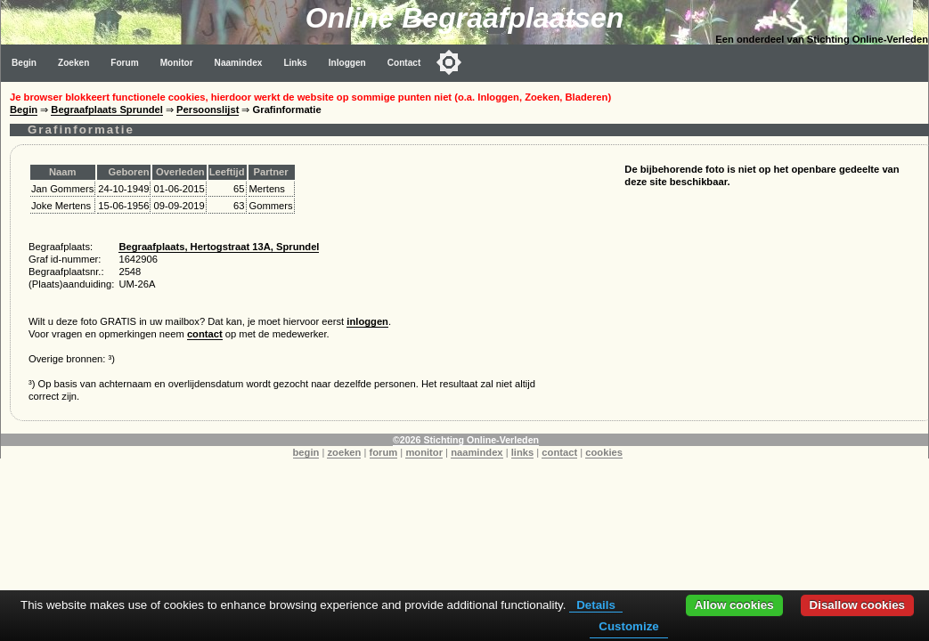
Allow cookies (734, 605)
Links (294, 63)
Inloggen (347, 63)
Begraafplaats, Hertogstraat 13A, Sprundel (218, 246)
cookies (604, 452)
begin (306, 452)
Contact (404, 63)
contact (205, 334)
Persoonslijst (207, 109)
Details (595, 605)
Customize (628, 626)
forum (384, 452)
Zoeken (73, 63)
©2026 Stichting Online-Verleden (466, 439)
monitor (424, 452)
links (522, 452)
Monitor (176, 63)
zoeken (344, 452)
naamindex (476, 452)
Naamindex (239, 63)
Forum (124, 63)
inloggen (367, 321)
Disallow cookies (857, 605)
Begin (24, 63)
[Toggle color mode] (449, 62)
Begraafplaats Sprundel (107, 109)
